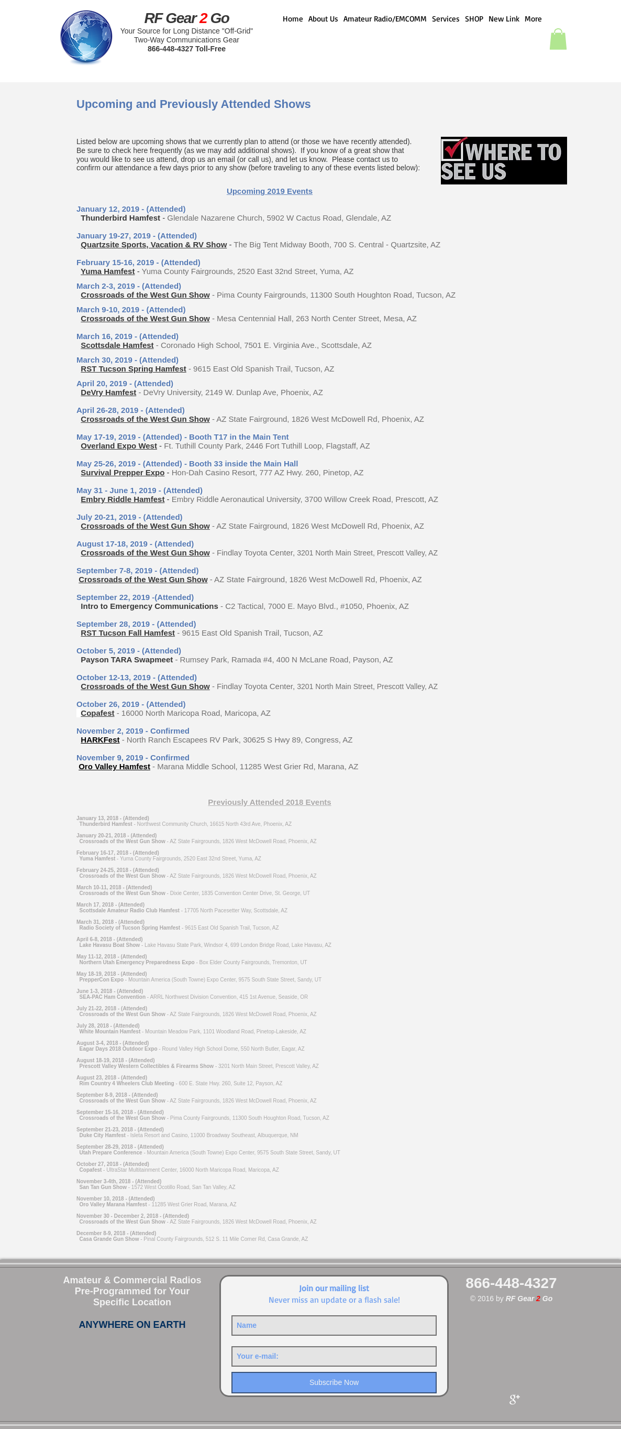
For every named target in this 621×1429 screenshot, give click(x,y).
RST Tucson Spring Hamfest (133, 368)
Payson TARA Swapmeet (127, 659)
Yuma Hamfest (108, 271)
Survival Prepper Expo (122, 472)
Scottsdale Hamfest (117, 345)
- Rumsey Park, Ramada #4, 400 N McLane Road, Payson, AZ (284, 659)
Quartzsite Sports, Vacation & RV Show (154, 244)
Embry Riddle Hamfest (122, 499)
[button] (558, 39)
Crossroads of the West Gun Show (145, 294)
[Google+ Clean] (514, 1399)
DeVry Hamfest (108, 392)
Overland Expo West (119, 445)
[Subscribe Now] (334, 1382)
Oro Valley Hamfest (114, 766)
